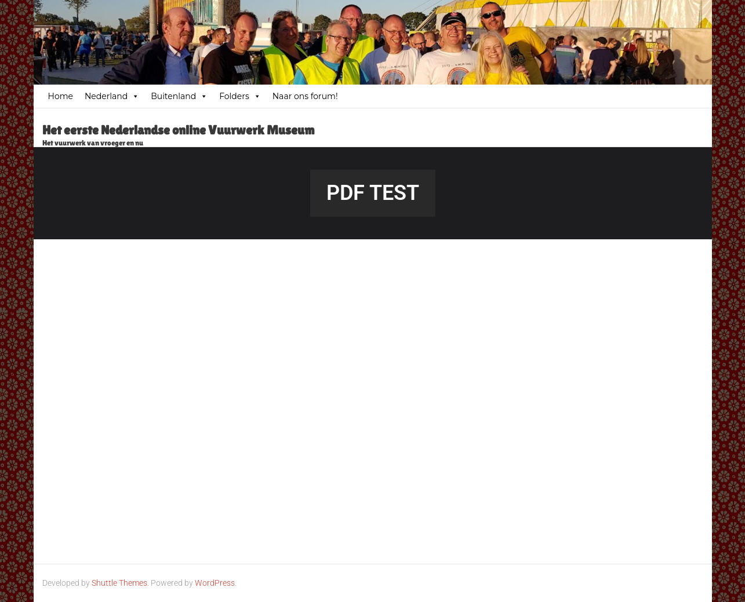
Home (60, 96)
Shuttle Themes (119, 583)
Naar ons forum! (305, 96)
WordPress (215, 583)
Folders (240, 96)
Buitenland (179, 96)
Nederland (112, 96)
